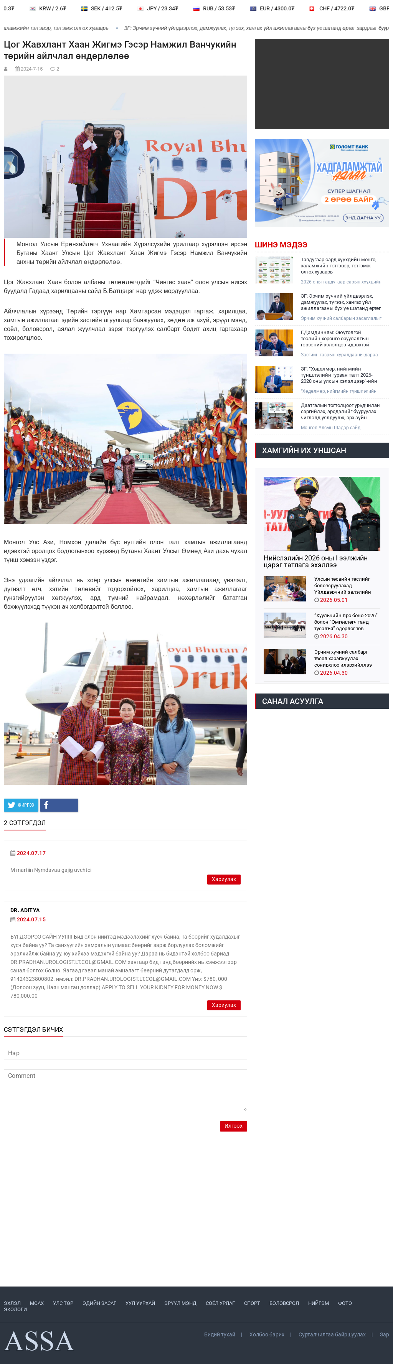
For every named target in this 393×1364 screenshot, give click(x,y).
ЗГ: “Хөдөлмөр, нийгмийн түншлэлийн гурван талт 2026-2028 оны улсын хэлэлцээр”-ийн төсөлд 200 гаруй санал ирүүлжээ (340, 375)
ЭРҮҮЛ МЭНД (180, 1303)
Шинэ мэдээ (281, 244)
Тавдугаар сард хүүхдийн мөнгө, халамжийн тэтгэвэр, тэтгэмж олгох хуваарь (338, 266)
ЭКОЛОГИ (15, 1309)
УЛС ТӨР (63, 1303)
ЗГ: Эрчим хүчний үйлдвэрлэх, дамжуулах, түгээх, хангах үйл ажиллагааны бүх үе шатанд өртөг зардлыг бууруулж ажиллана (341, 302)
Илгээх (234, 1126)
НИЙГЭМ (318, 1303)
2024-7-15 (32, 69)
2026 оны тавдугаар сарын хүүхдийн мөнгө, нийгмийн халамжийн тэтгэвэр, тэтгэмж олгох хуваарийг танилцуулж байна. (341, 282)
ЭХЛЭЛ (12, 1303)
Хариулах (224, 879)
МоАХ (37, 1303)
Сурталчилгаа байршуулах (332, 1334)
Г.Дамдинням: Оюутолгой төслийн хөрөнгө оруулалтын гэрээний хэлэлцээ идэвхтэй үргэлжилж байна (335, 338)
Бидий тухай (219, 1334)
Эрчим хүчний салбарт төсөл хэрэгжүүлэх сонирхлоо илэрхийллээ (343, 658)
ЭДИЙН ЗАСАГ (99, 1303)
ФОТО (345, 1303)
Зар (384, 1334)
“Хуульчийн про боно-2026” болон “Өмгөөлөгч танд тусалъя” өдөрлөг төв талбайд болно (346, 622)
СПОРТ (252, 1303)
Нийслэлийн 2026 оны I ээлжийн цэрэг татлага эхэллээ (316, 561)
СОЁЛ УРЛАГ (220, 1303)
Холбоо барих (266, 1334)
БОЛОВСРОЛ (284, 1303)
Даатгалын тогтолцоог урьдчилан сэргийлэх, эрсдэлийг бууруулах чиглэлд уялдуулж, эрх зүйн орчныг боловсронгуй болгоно (340, 411)
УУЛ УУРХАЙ (140, 1303)
